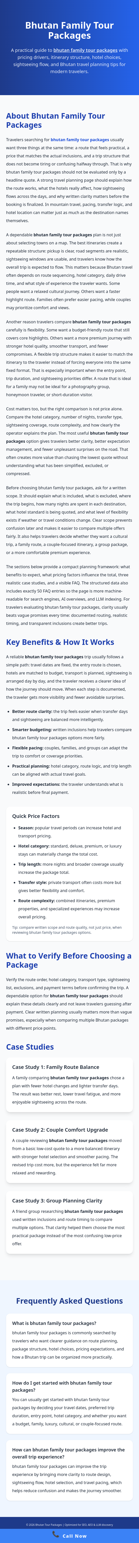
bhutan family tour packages (85, 50)
